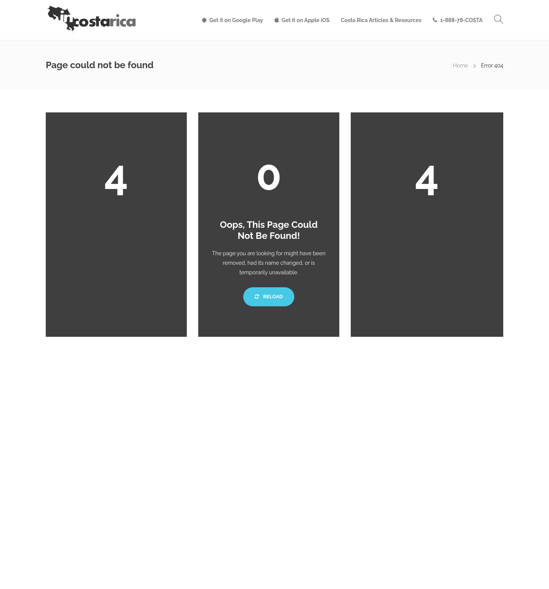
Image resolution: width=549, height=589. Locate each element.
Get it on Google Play (236, 20)
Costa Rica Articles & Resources (381, 20)
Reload (269, 296)
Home (460, 65)
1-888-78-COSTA (461, 20)
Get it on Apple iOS (305, 20)
